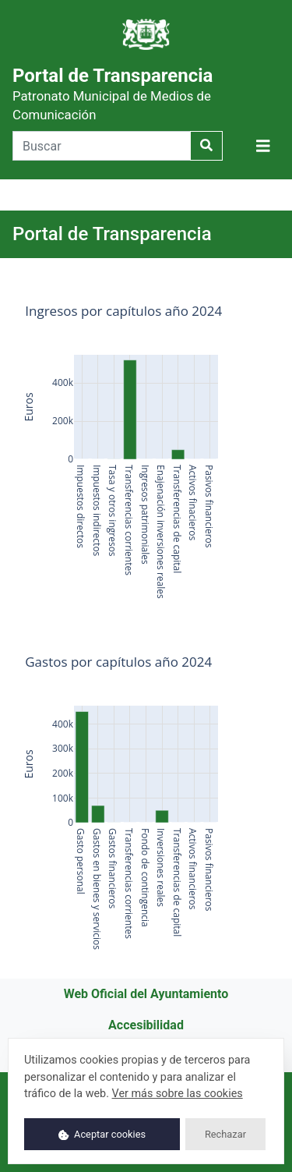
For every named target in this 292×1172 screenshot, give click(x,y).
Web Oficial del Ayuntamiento (146, 993)
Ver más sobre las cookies (177, 1093)
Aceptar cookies (102, 1134)
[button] (263, 145)
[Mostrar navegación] (263, 146)
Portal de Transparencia (112, 93)
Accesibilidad (146, 1025)
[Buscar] (101, 146)
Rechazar (225, 1134)
